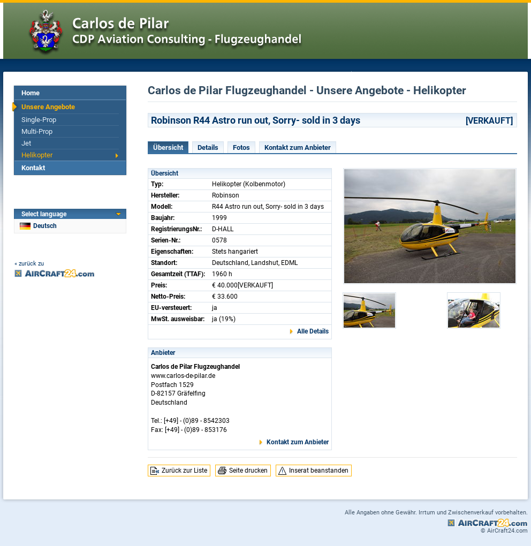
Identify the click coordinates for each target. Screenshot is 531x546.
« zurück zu (29, 263)
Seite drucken (248, 470)
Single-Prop (38, 120)
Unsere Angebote (48, 107)
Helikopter (36, 155)
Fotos (241, 147)
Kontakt (33, 168)
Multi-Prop (36, 131)
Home (30, 93)
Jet (26, 143)
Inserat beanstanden (318, 470)
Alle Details (313, 331)
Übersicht (168, 147)
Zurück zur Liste (184, 470)
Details (208, 147)
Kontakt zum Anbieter (297, 147)
